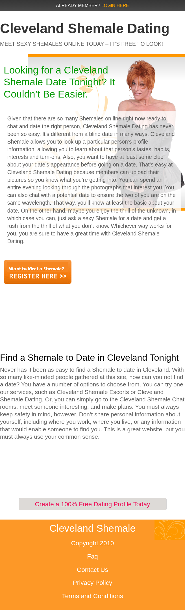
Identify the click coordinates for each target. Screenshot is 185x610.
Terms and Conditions (92, 596)
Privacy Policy (92, 582)
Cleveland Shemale (92, 528)
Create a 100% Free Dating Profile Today (92, 504)
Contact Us (92, 569)
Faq (92, 556)
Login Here (115, 5)
